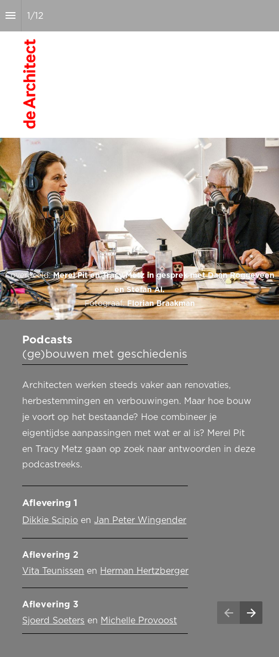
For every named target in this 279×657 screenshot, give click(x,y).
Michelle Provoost (139, 620)
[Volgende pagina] (251, 612)
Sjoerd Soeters (53, 620)
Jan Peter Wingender (140, 520)
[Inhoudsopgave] (10, 15)
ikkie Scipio (53, 520)
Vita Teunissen (53, 571)
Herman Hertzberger (144, 571)
